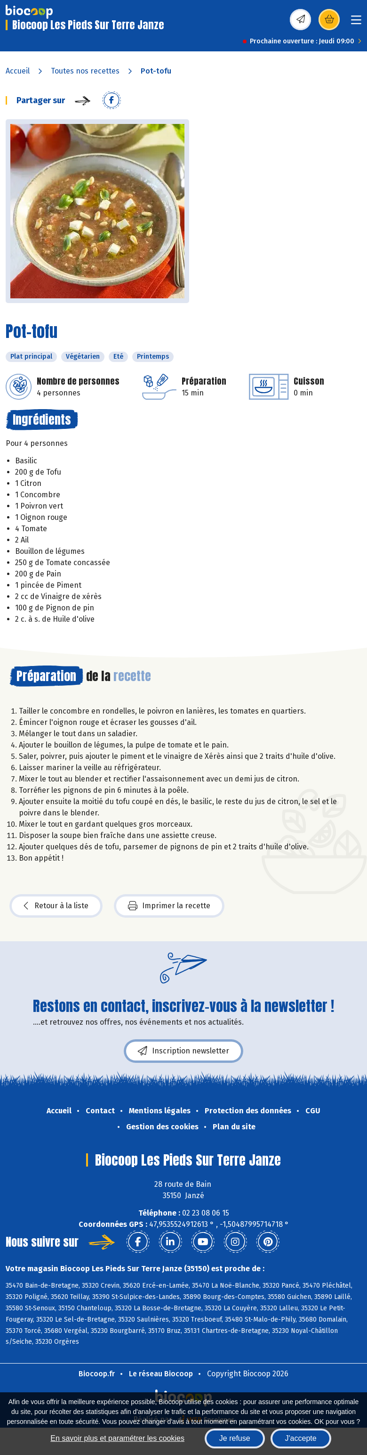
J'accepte (301, 1438)
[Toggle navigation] (356, 23)
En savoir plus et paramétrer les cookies (117, 1438)
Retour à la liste (56, 906)
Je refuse (234, 1438)
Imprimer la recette (169, 906)
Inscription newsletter (183, 1051)
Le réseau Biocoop (161, 1373)
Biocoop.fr (97, 1373)
